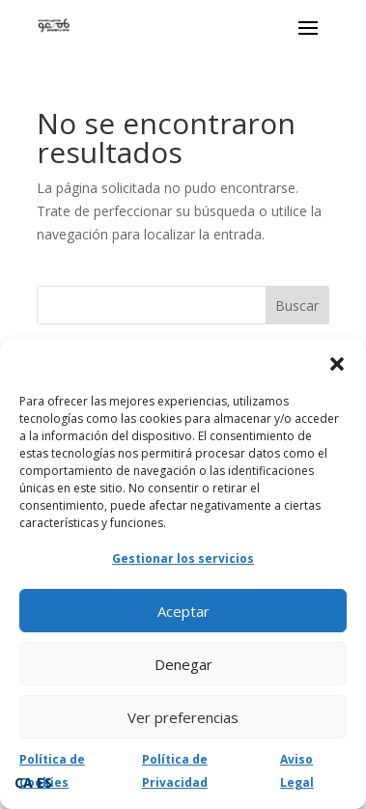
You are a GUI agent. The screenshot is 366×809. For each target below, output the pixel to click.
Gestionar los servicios (183, 558)
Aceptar (183, 611)
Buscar (297, 305)
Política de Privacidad (175, 771)
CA (23, 782)
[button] (337, 364)
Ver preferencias (183, 717)
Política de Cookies (52, 771)
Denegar (183, 664)
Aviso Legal (297, 771)
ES (44, 782)
